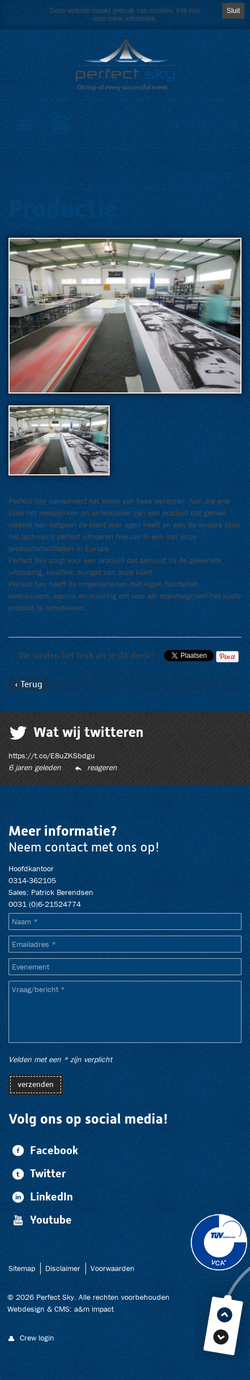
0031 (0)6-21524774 (44, 904)
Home (179, 174)
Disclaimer (62, 1268)
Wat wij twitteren (88, 731)
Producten (216, 174)
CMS (62, 1309)
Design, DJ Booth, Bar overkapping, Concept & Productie (106, 186)
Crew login (37, 1338)
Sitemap (21, 1268)
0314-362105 (61, 124)
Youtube (40, 1220)
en (202, 125)
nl (175, 125)
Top (224, 1314)
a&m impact (94, 1309)
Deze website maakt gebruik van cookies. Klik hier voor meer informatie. (125, 15)
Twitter (37, 1173)
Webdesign (26, 1309)
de (188, 125)
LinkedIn (40, 1197)
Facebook (43, 1150)
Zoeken (233, 125)
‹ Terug (28, 684)
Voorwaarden (112, 1268)
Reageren (102, 767)
